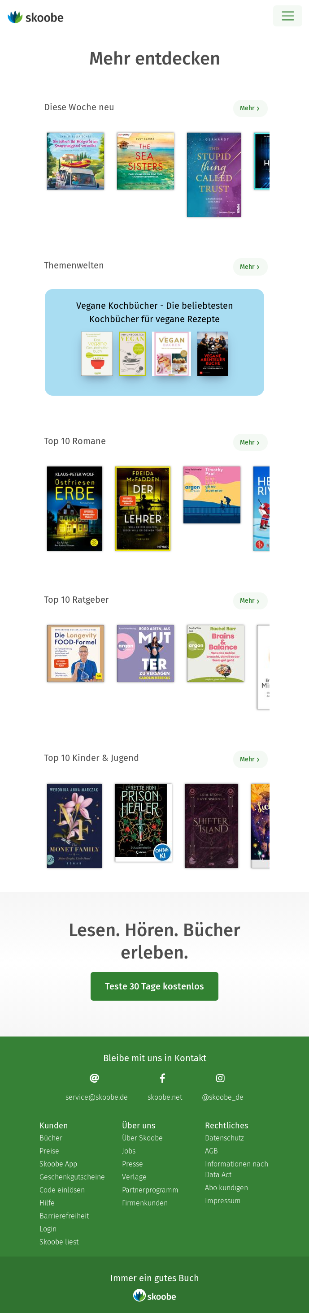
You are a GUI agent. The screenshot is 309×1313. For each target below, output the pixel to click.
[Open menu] (287, 15)
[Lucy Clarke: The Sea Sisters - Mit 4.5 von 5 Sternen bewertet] (145, 161)
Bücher (50, 1138)
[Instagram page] (222, 1087)
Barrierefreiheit (64, 1216)
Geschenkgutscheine (71, 1177)
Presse (132, 1164)
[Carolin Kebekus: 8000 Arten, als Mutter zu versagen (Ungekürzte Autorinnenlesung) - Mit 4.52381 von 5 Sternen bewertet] (145, 653)
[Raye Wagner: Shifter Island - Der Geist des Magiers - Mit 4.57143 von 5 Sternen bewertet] (211, 826)
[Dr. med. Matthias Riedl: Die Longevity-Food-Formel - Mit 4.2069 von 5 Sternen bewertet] (76, 653)
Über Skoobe (142, 1138)
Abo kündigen (226, 1187)
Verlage (134, 1177)
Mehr (250, 108)
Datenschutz (224, 1138)
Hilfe (47, 1203)
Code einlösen (62, 1190)
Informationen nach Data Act (236, 1169)
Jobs (128, 1151)
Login (48, 1229)
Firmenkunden (145, 1203)
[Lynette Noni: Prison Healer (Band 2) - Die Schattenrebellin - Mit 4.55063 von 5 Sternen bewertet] (143, 822)
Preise (49, 1151)
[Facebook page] (165, 1087)
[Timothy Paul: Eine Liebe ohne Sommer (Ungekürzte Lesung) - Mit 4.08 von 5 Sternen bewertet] (212, 495)
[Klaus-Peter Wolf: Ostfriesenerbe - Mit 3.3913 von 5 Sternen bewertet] (75, 508)
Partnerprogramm (150, 1190)
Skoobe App (58, 1164)
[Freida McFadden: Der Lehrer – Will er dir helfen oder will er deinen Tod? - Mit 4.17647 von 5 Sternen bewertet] (143, 508)
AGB (211, 1151)
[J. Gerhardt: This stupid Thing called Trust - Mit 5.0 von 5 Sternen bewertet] (214, 175)
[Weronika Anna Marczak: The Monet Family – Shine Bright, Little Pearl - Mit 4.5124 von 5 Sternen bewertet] (74, 826)
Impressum (223, 1200)
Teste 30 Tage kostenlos (154, 986)
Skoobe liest (58, 1242)
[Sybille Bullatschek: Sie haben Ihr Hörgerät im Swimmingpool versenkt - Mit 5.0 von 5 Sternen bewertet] (76, 161)
